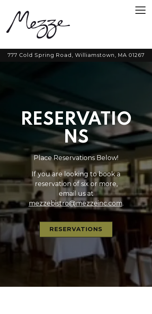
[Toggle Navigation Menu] (140, 10)
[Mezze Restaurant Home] (38, 24)
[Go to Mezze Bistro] (76, 55)
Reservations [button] (76, 228)
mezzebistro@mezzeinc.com (75, 202)
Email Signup (76, 304)
